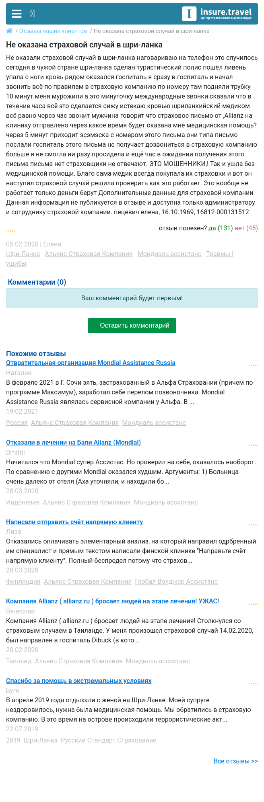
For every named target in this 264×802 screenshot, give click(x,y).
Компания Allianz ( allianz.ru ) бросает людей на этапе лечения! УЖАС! (112, 601)
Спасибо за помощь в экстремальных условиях (78, 681)
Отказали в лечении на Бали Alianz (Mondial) (73, 442)
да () (220, 228)
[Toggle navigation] (16, 14)
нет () (246, 228)
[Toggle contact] (32, 14)
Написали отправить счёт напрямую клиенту (74, 522)
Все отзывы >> (236, 761)
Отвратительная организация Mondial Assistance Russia (90, 363)
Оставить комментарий (132, 325)
